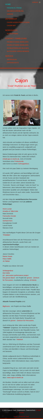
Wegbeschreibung (15, 11)
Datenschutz (13, 62)
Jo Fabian (6, 261)
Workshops (11, 30)
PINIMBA (6, 235)
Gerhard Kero (7, 221)
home (8, 4)
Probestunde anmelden (17, 42)
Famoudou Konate (9, 216)
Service (9, 56)
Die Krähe (6, 273)
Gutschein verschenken (18, 51)
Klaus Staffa (7, 259)
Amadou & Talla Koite (10, 211)
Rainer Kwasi (7, 256)
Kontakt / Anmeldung (16, 38)
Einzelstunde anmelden (17, 45)
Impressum (12, 59)
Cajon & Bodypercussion (18, 22)
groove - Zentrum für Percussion (22, 320)
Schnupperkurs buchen (18, 48)
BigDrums (6, 306)
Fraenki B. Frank (14, 8)
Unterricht (11, 19)
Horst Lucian (7, 209)
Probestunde (18, 161)
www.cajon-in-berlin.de (15, 377)
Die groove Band (9, 278)
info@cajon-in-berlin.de (11, 159)
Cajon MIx (11, 25)
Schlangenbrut (8, 270)
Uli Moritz (33, 280)
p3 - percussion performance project (15, 275)
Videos (10, 14)
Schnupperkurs (23, 164)
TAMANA (19, 339)
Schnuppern (12, 34)
